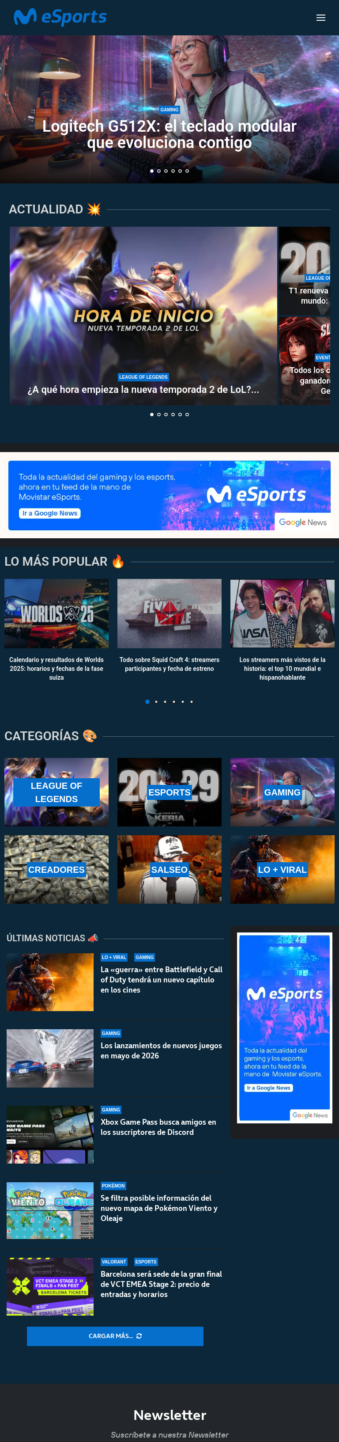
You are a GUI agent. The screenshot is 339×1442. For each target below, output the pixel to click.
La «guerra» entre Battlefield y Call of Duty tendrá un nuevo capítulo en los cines (161, 979)
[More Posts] (115, 1336)
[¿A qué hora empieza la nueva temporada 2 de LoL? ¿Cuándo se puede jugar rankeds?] (143, 316)
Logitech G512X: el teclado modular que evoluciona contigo (169, 134)
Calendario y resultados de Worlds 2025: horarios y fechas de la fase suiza (56, 669)
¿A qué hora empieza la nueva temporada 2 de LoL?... (144, 389)
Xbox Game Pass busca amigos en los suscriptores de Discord (158, 1127)
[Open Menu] (320, 17)
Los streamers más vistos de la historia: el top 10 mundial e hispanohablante (283, 669)
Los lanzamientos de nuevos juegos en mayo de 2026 (161, 1050)
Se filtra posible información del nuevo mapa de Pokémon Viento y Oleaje (159, 1212)
